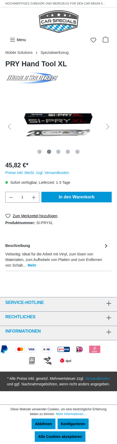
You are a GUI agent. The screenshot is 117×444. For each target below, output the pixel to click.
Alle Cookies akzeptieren (60, 436)
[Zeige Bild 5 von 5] (77, 152)
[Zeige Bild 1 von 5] (39, 152)
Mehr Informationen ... (71, 414)
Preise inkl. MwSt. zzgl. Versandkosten (37, 173)
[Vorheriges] (9, 126)
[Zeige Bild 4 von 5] (68, 152)
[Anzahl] (22, 197)
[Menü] (18, 40)
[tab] (57, 255)
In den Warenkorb (76, 197)
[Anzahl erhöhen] (34, 197)
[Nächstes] (108, 126)
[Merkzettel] (93, 40)
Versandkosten (97, 378)
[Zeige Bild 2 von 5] (49, 152)
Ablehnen (43, 424)
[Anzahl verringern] (10, 197)
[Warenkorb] (105, 39)
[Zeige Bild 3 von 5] (58, 152)
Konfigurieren (73, 424)
